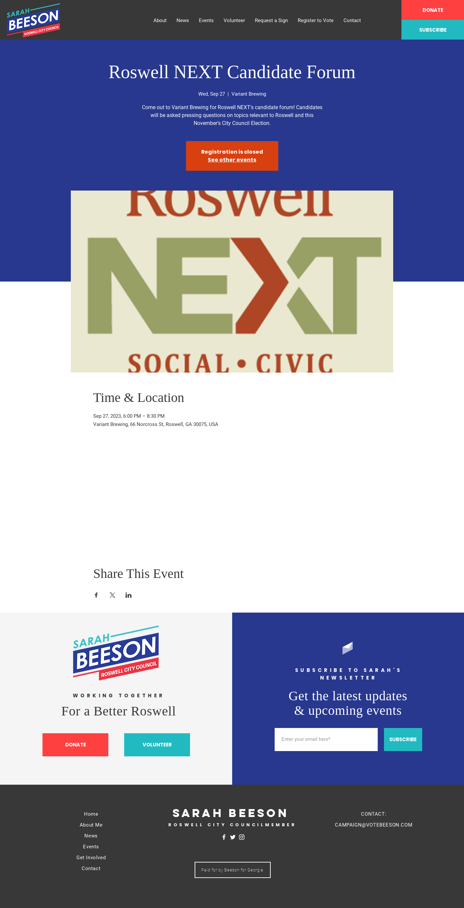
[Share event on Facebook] (96, 595)
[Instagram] (241, 837)
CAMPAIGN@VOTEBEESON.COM (373, 825)
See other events (232, 160)
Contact (91, 868)
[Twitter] (232, 837)
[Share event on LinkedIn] (128, 595)
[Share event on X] (112, 595)
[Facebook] (224, 837)
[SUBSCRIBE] (432, 30)
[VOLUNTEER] (157, 744)
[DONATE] (432, 10)
